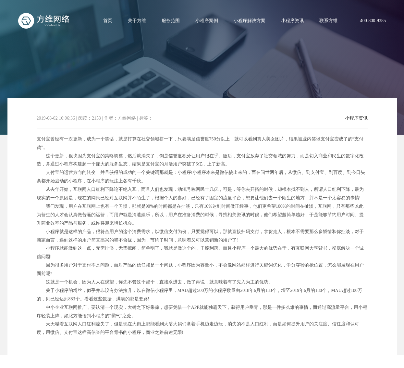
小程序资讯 (292, 20)
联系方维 (328, 20)
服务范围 (171, 20)
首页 (107, 20)
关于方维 (137, 20)
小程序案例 (206, 20)
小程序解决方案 (249, 20)
